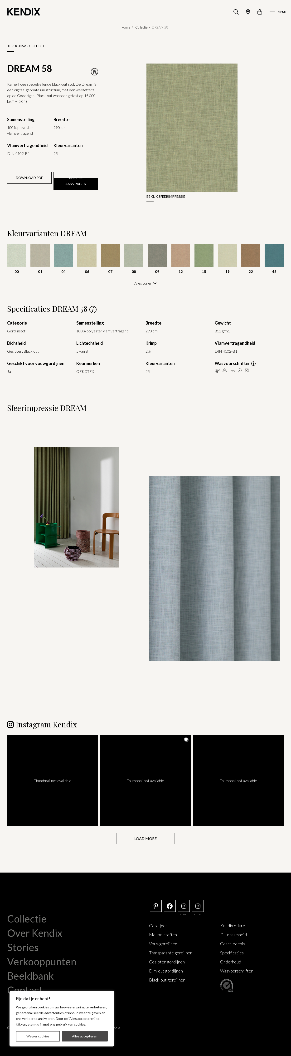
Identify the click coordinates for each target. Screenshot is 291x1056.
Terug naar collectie (27, 46)
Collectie (141, 27)
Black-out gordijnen (167, 979)
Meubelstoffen (163, 934)
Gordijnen (158, 925)
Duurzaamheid (233, 934)
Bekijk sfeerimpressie (165, 196)
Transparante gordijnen (170, 952)
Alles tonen (145, 283)
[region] (62, 1018)
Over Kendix (34, 933)
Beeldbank (30, 976)
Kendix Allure (232, 925)
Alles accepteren (84, 1036)
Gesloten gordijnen (167, 961)
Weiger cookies (37, 1036)
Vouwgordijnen (163, 943)
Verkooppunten (41, 961)
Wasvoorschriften (236, 970)
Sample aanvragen (75, 181)
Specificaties (232, 952)
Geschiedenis (232, 943)
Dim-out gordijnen (166, 970)
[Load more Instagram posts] (145, 838)
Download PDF (29, 178)
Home (126, 27)
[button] (52, 780)
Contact (25, 990)
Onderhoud (230, 961)
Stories (23, 947)
